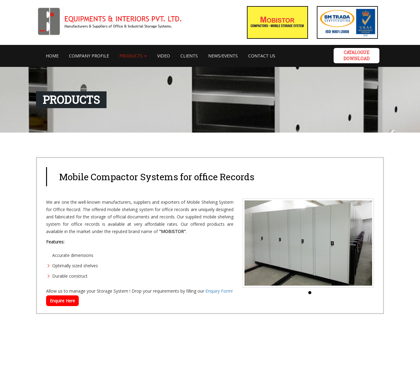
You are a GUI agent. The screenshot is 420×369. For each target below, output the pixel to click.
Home (55, 56)
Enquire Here (62, 301)
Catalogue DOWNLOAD (356, 55)
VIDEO (163, 56)
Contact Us (261, 56)
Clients (189, 56)
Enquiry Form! (219, 291)
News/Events (223, 56)
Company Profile (89, 56)
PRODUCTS (133, 56)
